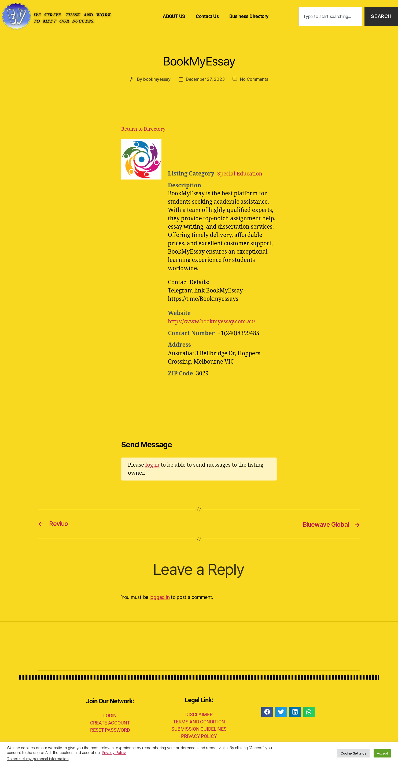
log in (152, 464)
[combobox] (330, 16)
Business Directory (248, 16)
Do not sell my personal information (38, 758)
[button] (267, 712)
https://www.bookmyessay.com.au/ (214, 321)
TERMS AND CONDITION (199, 721)
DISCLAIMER (198, 714)
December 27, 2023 (205, 79)
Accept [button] (382, 753)
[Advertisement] (234, 152)
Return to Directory (143, 129)
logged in (160, 597)
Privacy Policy (114, 752)
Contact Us (207, 16)
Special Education (241, 173)
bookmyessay (156, 79)
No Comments (255, 79)
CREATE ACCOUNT (110, 722)
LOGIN (110, 715)
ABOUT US (174, 16)
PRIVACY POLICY (199, 736)
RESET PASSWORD (110, 730)
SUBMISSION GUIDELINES (198, 728)
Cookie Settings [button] (353, 753)
